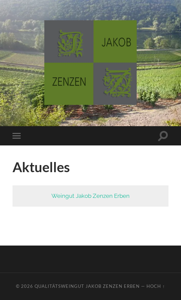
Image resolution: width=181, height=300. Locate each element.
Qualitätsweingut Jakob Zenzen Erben (87, 286)
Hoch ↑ (155, 286)
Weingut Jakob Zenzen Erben (90, 195)
